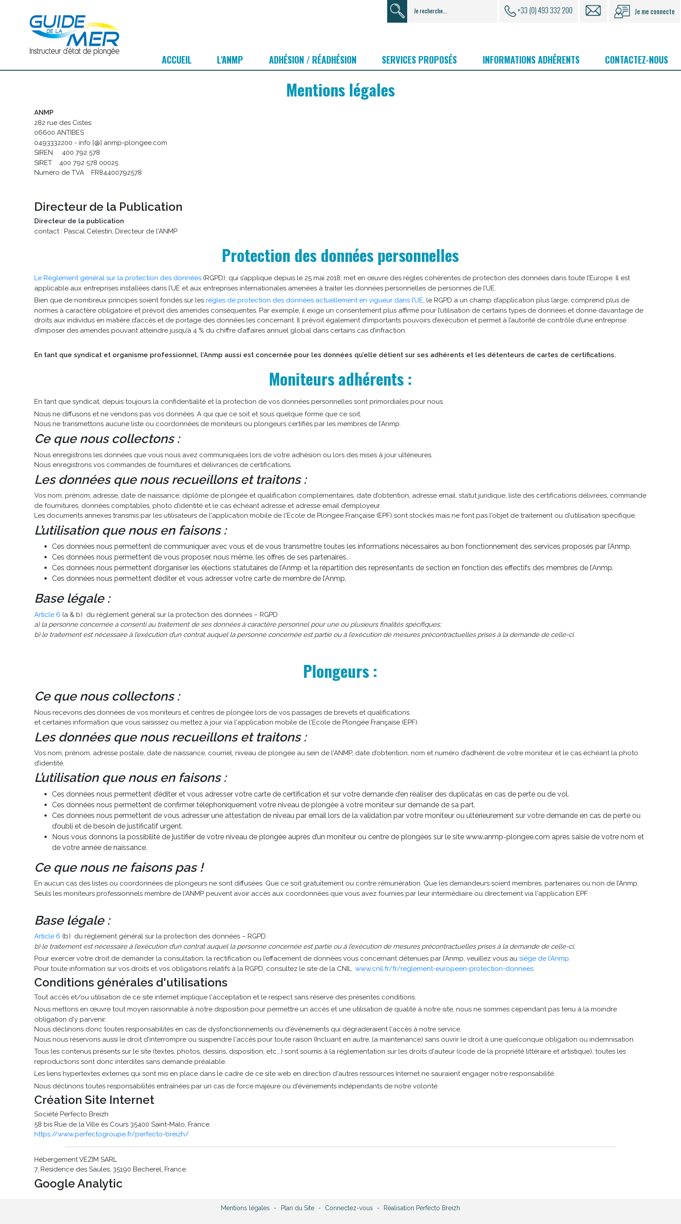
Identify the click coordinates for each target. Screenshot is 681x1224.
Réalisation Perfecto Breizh (422, 1208)
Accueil (177, 59)
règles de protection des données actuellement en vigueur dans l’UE (314, 300)
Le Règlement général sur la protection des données (117, 278)
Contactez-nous (636, 59)
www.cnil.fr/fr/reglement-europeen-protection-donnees (444, 969)
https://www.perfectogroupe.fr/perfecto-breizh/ (111, 1134)
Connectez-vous (349, 1208)
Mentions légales (245, 1208)
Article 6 (47, 615)
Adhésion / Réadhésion (313, 59)
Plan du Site (297, 1208)
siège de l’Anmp (544, 958)
